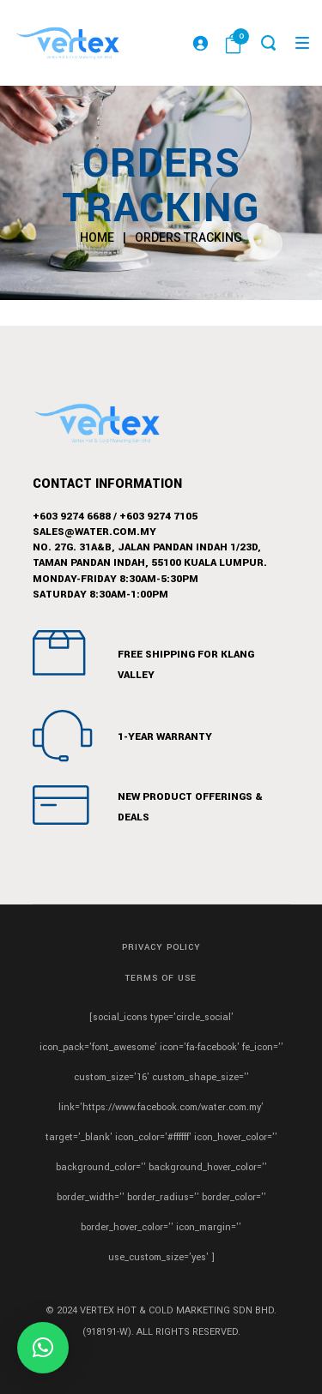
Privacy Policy (161, 947)
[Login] (200, 43)
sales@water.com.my (94, 532)
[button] (43, 1347)
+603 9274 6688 (72, 516)
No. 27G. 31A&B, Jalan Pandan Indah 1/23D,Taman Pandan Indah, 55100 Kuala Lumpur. (150, 555)
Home (97, 237)
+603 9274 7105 (158, 516)
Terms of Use (161, 978)
